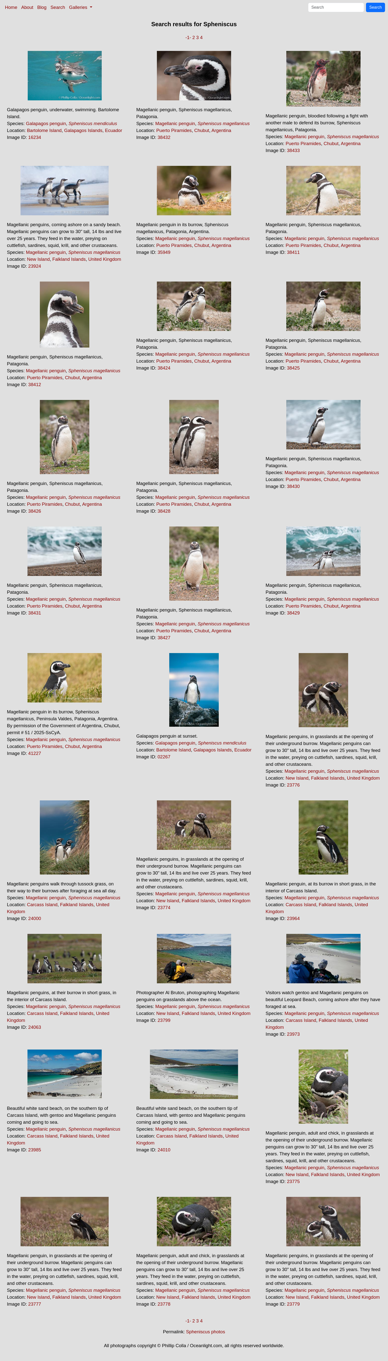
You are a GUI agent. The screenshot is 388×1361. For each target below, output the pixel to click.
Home (11, 7)
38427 (164, 637)
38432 (164, 137)
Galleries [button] (79, 7)
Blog (42, 7)
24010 (164, 1149)
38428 (164, 511)
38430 (293, 486)
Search (57, 7)
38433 (293, 150)
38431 (34, 612)
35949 (164, 252)
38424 (164, 368)
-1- (188, 37)
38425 (293, 368)
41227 (34, 753)
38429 (293, 612)
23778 (164, 1304)
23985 (34, 1149)
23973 (293, 1034)
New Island (38, 259)
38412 (34, 384)
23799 (164, 1020)
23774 (164, 907)
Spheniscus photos (205, 1331)
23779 (293, 1304)
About (27, 7)
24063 (34, 1027)
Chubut (201, 130)
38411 (293, 252)
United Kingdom (104, 259)
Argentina (221, 130)
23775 (293, 1181)
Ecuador (113, 130)
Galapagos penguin (46, 123)
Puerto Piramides (174, 130)
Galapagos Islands (83, 130)
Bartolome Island (44, 130)
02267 (164, 756)
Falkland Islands (69, 259)
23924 (34, 266)
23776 (293, 785)
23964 (293, 918)
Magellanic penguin (175, 123)
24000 (34, 918)
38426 (34, 511)
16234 (34, 137)
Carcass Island (42, 904)
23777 (34, 1304)
